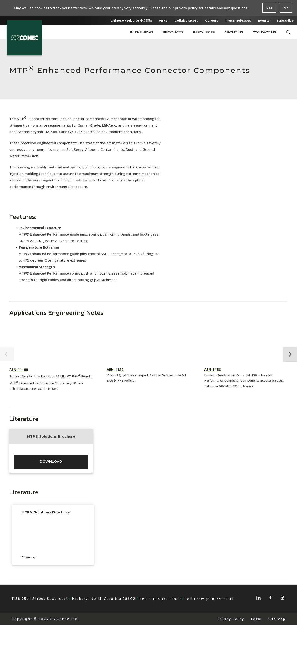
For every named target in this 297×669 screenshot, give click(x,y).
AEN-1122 (115, 369)
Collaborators (186, 20)
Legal (256, 663)
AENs (163, 20)
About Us (233, 32)
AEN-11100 (18, 369)
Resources (204, 32)
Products (173, 32)
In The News (141, 32)
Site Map (276, 663)
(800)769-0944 (220, 642)
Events (264, 20)
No (286, 8)
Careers (211, 20)
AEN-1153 (212, 369)
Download (51, 504)
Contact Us (264, 32)
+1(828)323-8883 (164, 642)
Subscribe (285, 20)
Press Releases (238, 20)
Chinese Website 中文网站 (131, 20)
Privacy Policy (230, 663)
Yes (269, 8)
